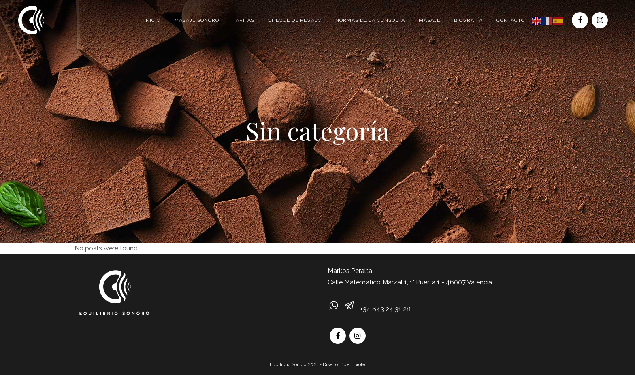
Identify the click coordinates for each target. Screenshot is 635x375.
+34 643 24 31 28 (385, 309)
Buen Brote (352, 364)
